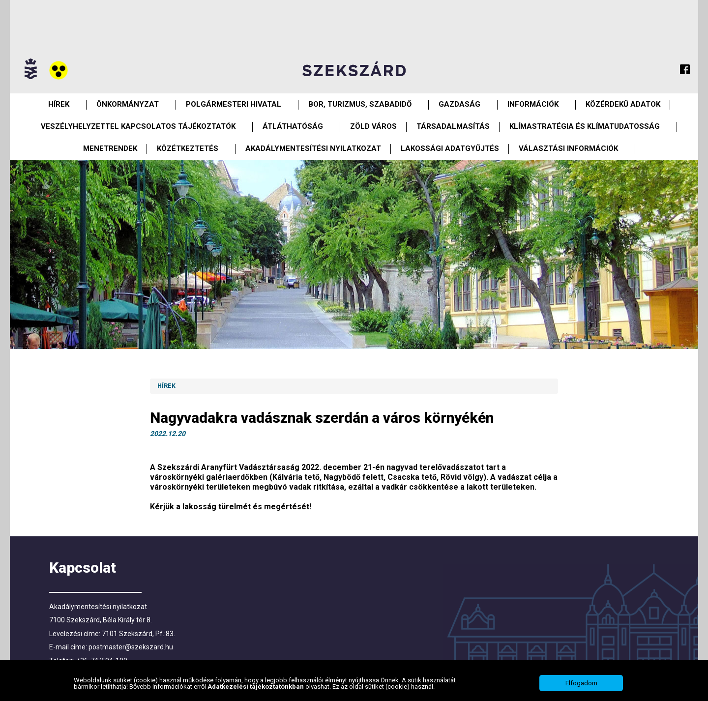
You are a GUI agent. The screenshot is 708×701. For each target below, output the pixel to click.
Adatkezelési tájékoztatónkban (256, 686)
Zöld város (373, 126)
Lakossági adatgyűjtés (450, 148)
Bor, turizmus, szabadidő (360, 104)
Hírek (58, 104)
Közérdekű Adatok (623, 104)
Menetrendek (110, 148)
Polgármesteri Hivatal (233, 104)
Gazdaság (459, 104)
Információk (533, 104)
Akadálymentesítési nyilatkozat (313, 148)
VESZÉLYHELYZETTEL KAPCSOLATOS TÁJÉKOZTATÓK (138, 126)
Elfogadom (581, 683)
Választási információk (568, 148)
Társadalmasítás (453, 126)
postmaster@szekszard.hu (130, 647)
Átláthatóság (293, 126)
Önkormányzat (127, 104)
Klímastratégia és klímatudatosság (584, 126)
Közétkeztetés (187, 148)
